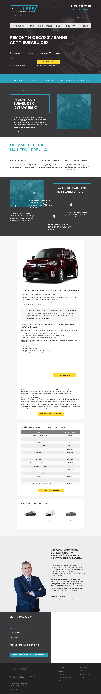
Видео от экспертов (65, 678)
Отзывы (49, 26)
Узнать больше (18, 132)
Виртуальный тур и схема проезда (81, 12)
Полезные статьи (64, 681)
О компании (18, 26)
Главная (61, 667)
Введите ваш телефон (17, 58)
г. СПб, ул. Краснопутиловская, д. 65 (81, 9)
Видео (58, 26)
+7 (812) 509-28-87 (80, 6)
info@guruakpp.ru (14, 637)
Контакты (85, 26)
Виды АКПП (70, 26)
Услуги (32, 26)
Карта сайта (13, 690)
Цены (40, 26)
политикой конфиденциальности (19, 684)
